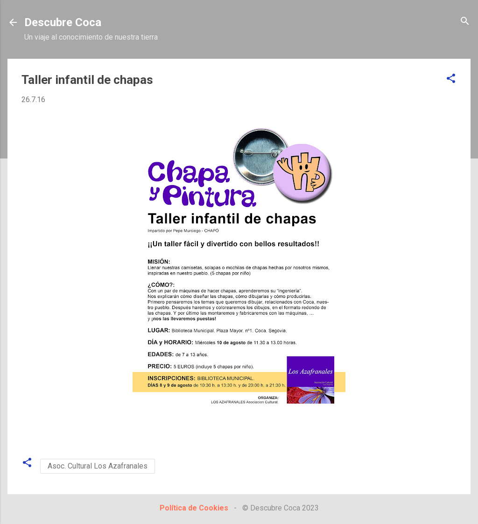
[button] (451, 79)
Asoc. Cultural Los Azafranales (98, 466)
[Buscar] (465, 21)
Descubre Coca (62, 22)
